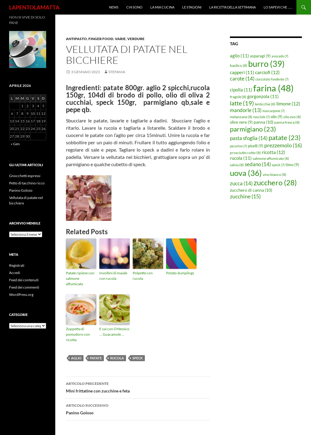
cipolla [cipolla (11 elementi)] (241, 89)
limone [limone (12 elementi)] (288, 103)
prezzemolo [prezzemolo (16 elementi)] (283, 145)
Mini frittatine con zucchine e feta (138, 386)
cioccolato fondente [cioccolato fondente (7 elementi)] (272, 79)
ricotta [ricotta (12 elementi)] (273, 152)
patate (96, 358)
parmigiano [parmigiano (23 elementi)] (253, 129)
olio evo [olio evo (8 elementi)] (292, 117)
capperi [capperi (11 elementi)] (242, 72)
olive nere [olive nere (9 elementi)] (241, 122)
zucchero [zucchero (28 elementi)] (275, 182)
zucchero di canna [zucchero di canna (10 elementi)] (251, 190)
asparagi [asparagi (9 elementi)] (260, 55)
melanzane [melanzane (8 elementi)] (241, 117)
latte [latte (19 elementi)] (242, 103)
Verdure (136, 38)
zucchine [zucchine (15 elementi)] (245, 196)
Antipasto (76, 38)
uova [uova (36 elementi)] (246, 173)
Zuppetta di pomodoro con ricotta (78, 334)
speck (137, 358)
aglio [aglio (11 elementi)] (239, 55)
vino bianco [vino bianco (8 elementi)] (274, 174)
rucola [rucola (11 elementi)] (241, 158)
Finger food (100, 38)
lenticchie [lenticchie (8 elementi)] (265, 104)
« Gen (15, 144)
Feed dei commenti (24, 287)
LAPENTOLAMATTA (34, 7)
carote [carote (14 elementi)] (242, 78)
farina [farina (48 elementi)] (273, 88)
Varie (120, 38)
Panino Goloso (138, 408)
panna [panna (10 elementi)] (263, 122)
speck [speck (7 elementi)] (278, 165)
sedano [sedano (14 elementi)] (258, 164)
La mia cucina (162, 7)
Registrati (16, 265)
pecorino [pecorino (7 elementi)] (238, 146)
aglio (76, 358)
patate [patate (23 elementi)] (284, 137)
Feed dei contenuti (24, 280)
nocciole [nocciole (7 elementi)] (261, 117)
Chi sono (134, 7)
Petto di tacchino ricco (27, 183)
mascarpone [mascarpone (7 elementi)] (273, 111)
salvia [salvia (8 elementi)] (237, 165)
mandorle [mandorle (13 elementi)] (245, 110)
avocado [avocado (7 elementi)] (280, 56)
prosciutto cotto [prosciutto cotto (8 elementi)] (245, 152)
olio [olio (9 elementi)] (276, 116)
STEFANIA (116, 72)
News (113, 7)
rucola (117, 358)
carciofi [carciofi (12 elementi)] (267, 72)
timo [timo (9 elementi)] (292, 164)
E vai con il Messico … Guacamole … (114, 332)
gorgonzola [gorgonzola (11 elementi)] (263, 96)
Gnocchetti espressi (24, 175)
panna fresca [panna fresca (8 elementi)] (287, 122)
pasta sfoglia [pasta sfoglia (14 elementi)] (249, 138)
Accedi (14, 272)
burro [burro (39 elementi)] (266, 64)
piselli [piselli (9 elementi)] (255, 145)
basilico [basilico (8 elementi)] (238, 65)
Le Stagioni (191, 7)
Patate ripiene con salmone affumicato (80, 278)
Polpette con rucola (143, 276)
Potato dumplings (180, 273)
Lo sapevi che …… (278, 7)
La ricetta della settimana (232, 7)
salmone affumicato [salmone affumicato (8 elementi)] (271, 158)
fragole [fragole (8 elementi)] (238, 96)
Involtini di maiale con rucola (113, 276)
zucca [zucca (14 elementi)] (241, 183)
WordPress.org (21, 294)
